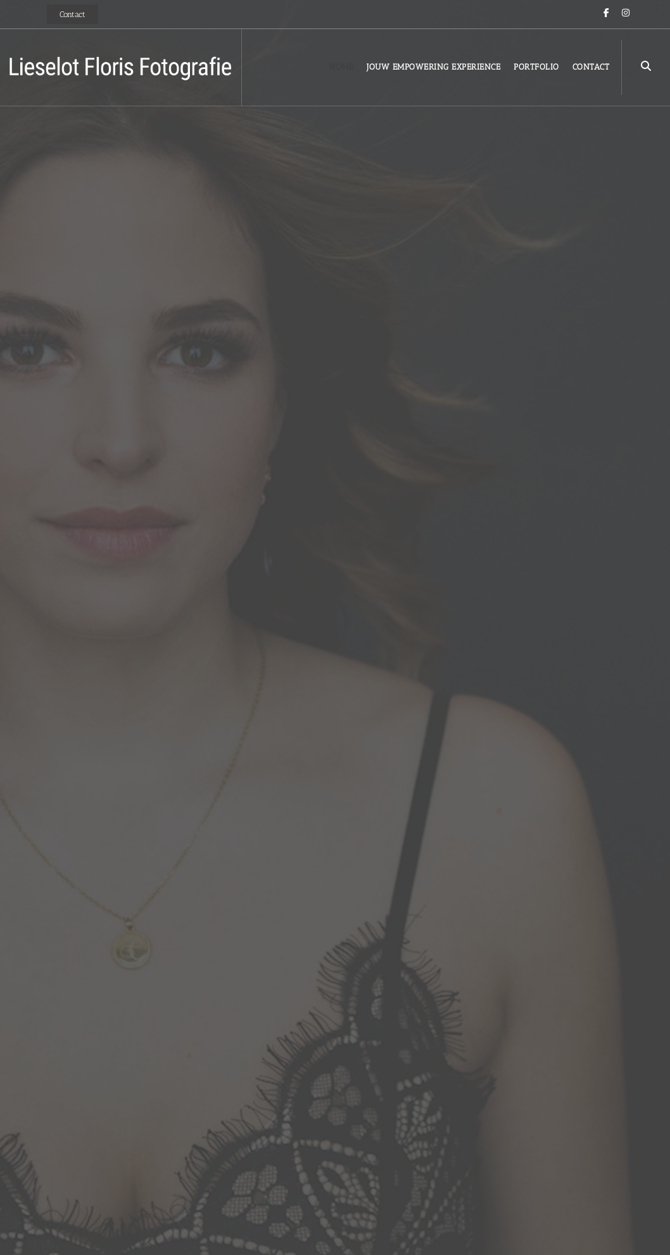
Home (341, 67)
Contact (591, 67)
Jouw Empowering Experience (433, 67)
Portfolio (536, 67)
